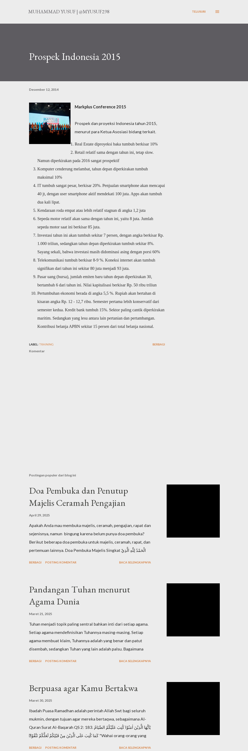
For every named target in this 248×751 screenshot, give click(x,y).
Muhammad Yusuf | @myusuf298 (68, 11)
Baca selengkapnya (135, 562)
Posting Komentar (60, 562)
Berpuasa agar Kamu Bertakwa (83, 688)
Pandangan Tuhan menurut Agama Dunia (79, 595)
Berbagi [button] (159, 344)
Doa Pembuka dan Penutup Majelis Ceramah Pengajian (78, 497)
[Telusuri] (199, 11)
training (46, 344)
